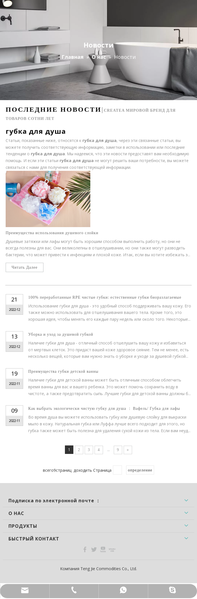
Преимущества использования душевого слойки (52, 233)
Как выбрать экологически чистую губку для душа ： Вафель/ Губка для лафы (104, 408)
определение (140, 470)
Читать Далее (25, 267)
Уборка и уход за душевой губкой (60, 334)
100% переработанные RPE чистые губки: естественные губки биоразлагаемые (104, 297)
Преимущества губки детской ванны (63, 371)
